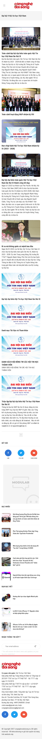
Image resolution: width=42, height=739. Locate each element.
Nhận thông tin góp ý (11, 637)
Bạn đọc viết (7, 587)
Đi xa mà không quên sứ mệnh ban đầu (17, 246)
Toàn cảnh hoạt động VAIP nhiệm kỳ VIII (18, 114)
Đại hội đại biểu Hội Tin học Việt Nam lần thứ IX (21, 299)
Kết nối (5, 443)
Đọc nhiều (6, 507)
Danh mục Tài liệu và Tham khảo (15, 330)
